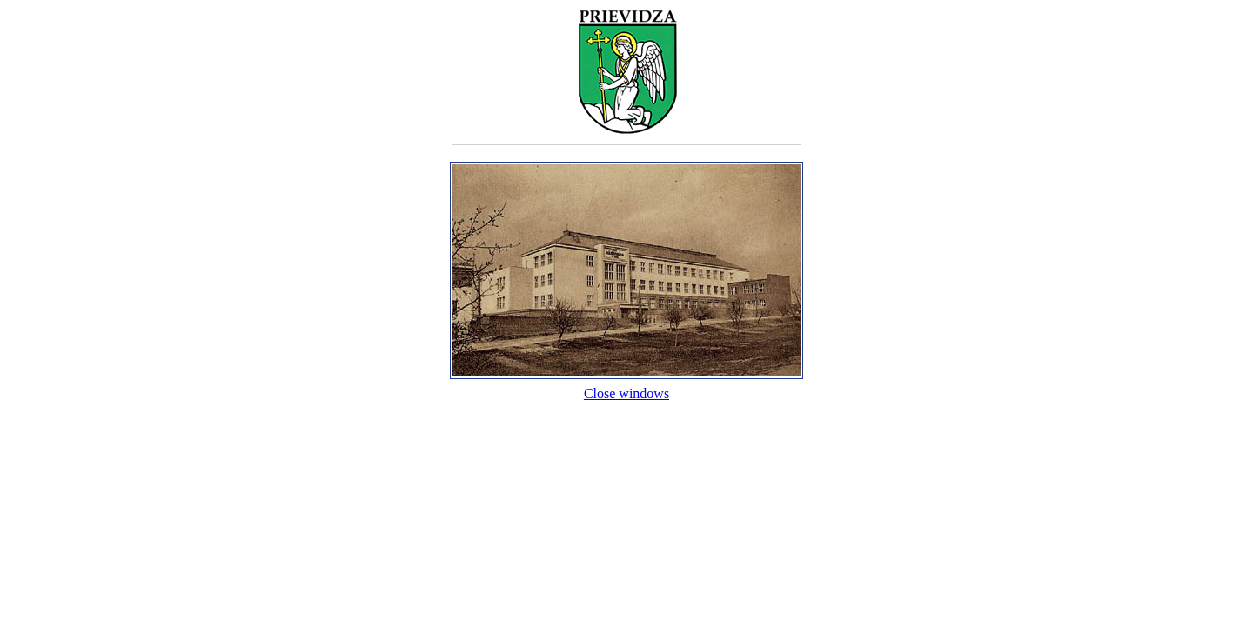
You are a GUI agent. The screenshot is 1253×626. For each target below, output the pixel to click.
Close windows (626, 385)
